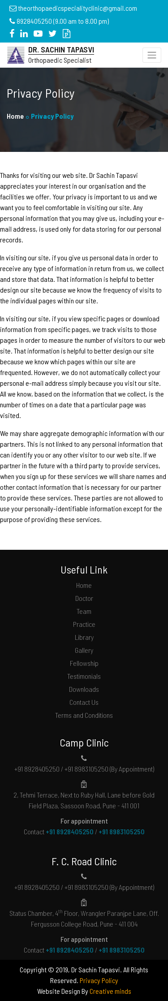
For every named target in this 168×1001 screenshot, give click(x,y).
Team (84, 611)
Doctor (84, 598)
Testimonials (84, 676)
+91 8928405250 (70, 831)
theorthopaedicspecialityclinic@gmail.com (77, 8)
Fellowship (84, 663)
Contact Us (84, 702)
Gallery (84, 650)
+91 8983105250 (122, 831)
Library (84, 637)
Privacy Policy (99, 980)
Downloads (84, 689)
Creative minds (110, 991)
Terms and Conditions (84, 715)
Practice (84, 624)
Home (15, 116)
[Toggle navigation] (151, 55)
